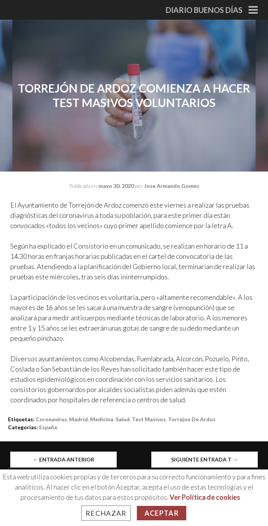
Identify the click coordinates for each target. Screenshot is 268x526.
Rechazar (106, 513)
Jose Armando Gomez (171, 186)
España (48, 427)
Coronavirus (51, 419)
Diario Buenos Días (204, 9)
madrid (78, 419)
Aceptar (161, 513)
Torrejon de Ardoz (192, 419)
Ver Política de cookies (205, 497)
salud (123, 419)
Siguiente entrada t (204, 459)
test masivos (149, 419)
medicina (101, 419)
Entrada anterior (63, 459)
